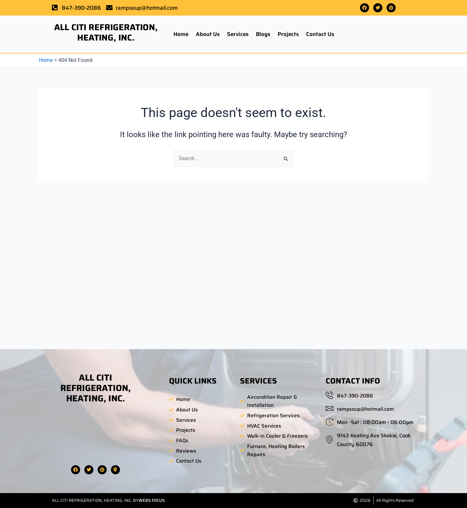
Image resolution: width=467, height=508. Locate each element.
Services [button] (237, 34)
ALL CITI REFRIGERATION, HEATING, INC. (106, 32)
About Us (208, 34)
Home (181, 34)
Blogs (263, 34)
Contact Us (320, 34)
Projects (288, 34)
